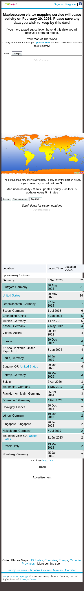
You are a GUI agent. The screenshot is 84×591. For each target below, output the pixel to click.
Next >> (47, 460)
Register (70, 4)
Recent (6, 199)
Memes (58, 570)
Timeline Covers (40, 570)
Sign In (58, 4)
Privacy (24, 579)
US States (36, 560)
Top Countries (20, 199)
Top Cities (36, 199)
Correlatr (70, 570)
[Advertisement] (41, 96)
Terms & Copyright (18, 576)
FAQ (5, 576)
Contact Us (35, 579)
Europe (17, 53)
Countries (51, 560)
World (6, 53)
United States (11, 295)
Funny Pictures (17, 570)
